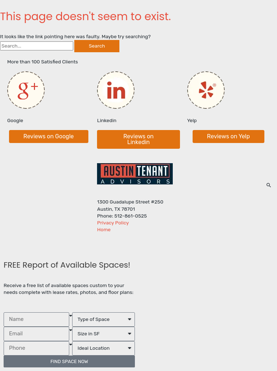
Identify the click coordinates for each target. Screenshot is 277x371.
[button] (48, 136)
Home (103, 229)
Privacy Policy (113, 222)
